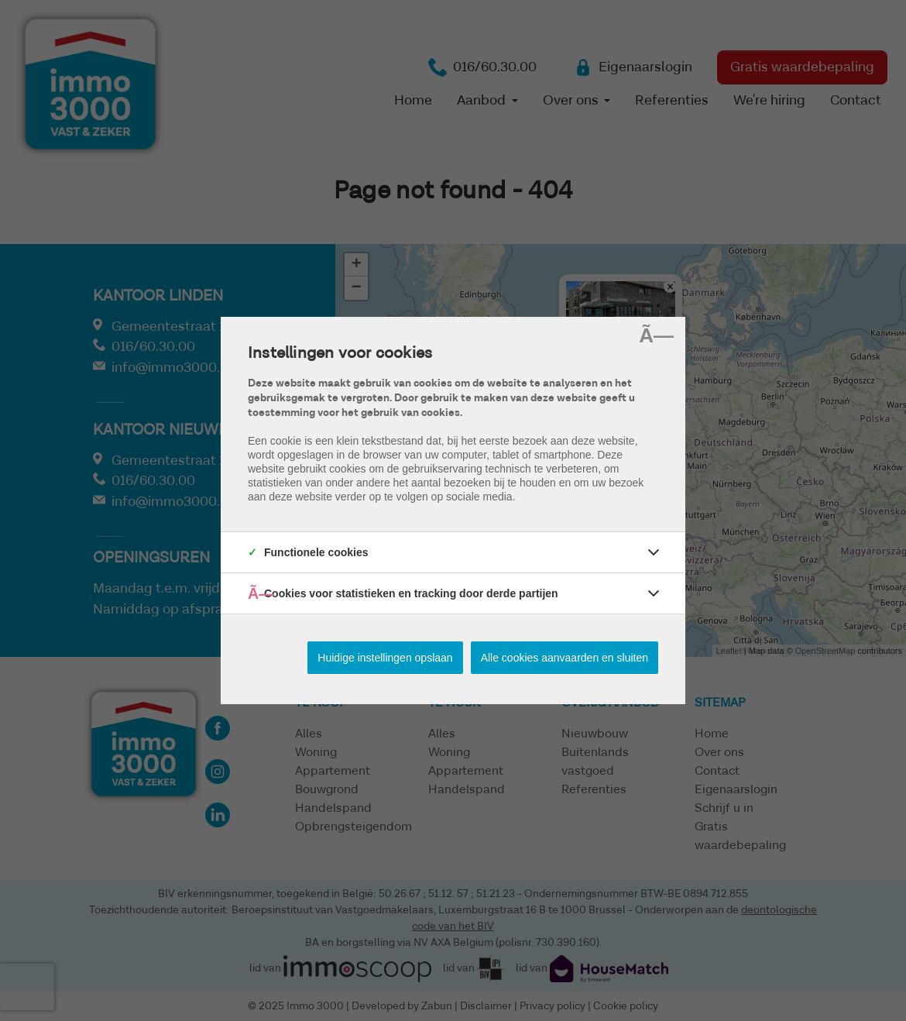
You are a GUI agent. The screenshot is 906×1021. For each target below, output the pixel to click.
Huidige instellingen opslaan (384, 657)
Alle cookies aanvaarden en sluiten (564, 657)
